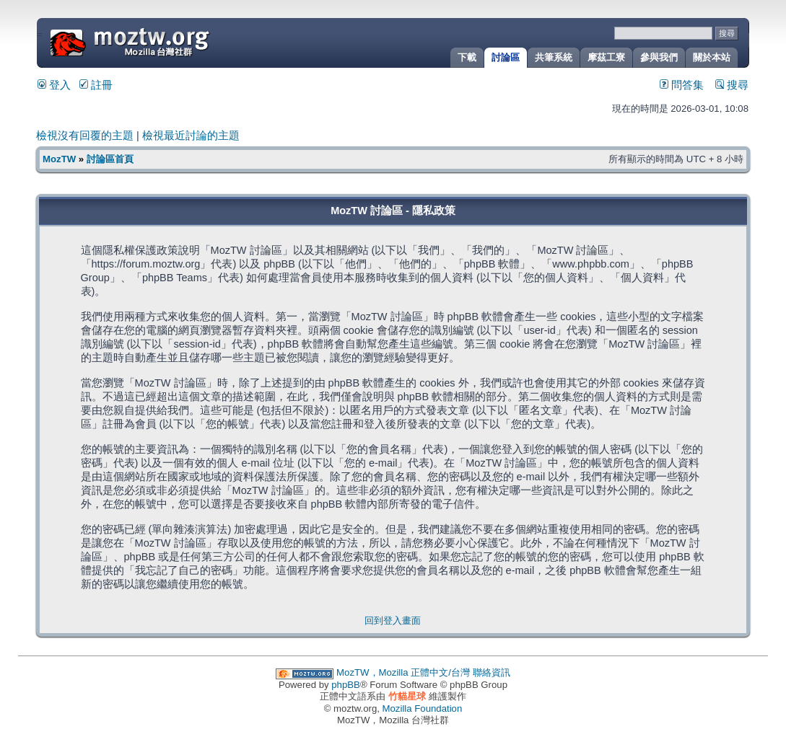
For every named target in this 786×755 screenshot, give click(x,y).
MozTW (164, 41)
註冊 (96, 85)
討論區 (506, 57)
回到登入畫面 (392, 620)
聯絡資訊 (491, 672)
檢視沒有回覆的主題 (85, 135)
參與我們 (659, 57)
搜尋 (731, 85)
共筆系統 (553, 57)
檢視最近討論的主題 (191, 135)
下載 (467, 57)
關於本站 (711, 57)
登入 (54, 85)
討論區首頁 (110, 159)
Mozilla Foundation (423, 708)
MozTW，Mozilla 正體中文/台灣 (403, 672)
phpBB (345, 684)
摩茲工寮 (606, 57)
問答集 (682, 85)
